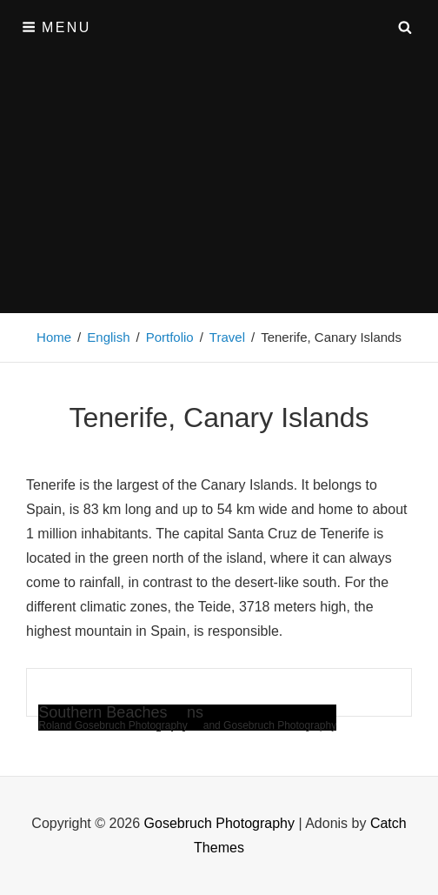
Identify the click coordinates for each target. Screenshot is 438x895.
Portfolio (170, 337)
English (108, 337)
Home (53, 337)
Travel (227, 337)
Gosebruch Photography (219, 823)
